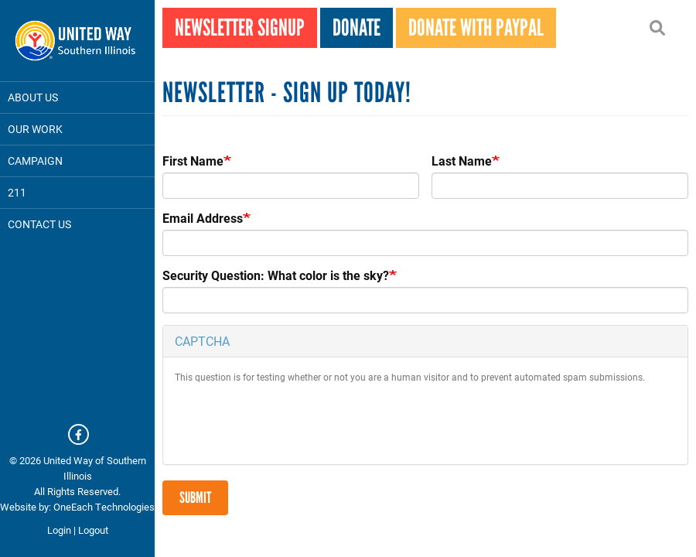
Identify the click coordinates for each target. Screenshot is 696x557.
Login (59, 530)
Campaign (35, 160)
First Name (192, 161)
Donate (356, 27)
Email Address (202, 218)
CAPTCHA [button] (202, 341)
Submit (195, 497)
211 (17, 192)
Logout (93, 530)
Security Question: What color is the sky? (275, 275)
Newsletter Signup (240, 27)
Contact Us (39, 224)
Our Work (35, 128)
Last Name (462, 161)
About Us (33, 97)
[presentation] (292, 422)
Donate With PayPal (476, 27)
